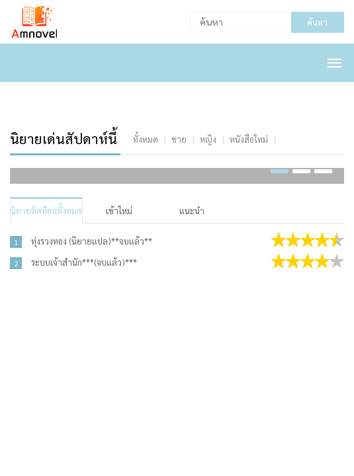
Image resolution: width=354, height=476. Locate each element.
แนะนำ (191, 210)
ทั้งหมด (145, 139)
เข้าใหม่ (119, 210)
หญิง (208, 139)
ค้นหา (317, 22)
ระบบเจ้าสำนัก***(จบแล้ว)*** (84, 262)
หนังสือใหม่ (249, 139)
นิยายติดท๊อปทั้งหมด (46, 210)
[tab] (145, 139)
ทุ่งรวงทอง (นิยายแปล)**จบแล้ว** (91, 241)
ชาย (179, 139)
